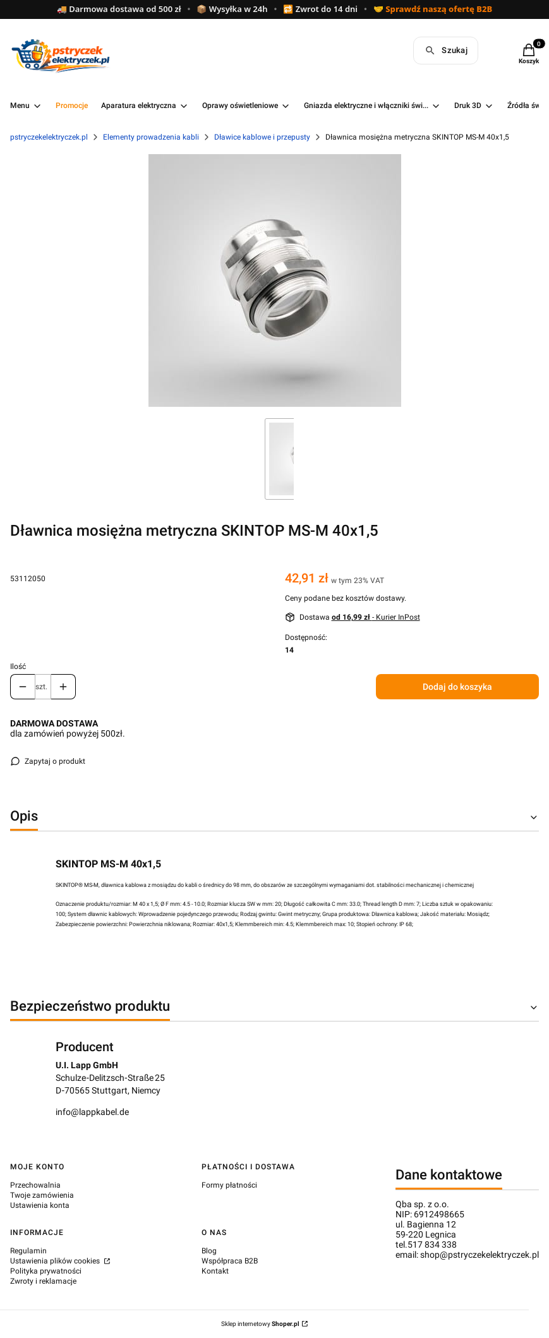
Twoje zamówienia (42, 1195)
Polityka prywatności (45, 1271)
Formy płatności (229, 1185)
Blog (209, 1250)
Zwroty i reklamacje (43, 1281)
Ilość (18, 666)
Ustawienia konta (39, 1205)
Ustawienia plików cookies (56, 1261)
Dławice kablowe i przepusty (262, 137)
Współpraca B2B (230, 1261)
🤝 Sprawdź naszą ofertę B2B (432, 9)
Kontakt (215, 1271)
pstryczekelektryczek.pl (49, 137)
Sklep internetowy (260, 1323)
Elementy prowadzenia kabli (151, 137)
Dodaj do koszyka (457, 687)
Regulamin (28, 1250)
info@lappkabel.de (92, 1112)
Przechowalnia (35, 1185)
